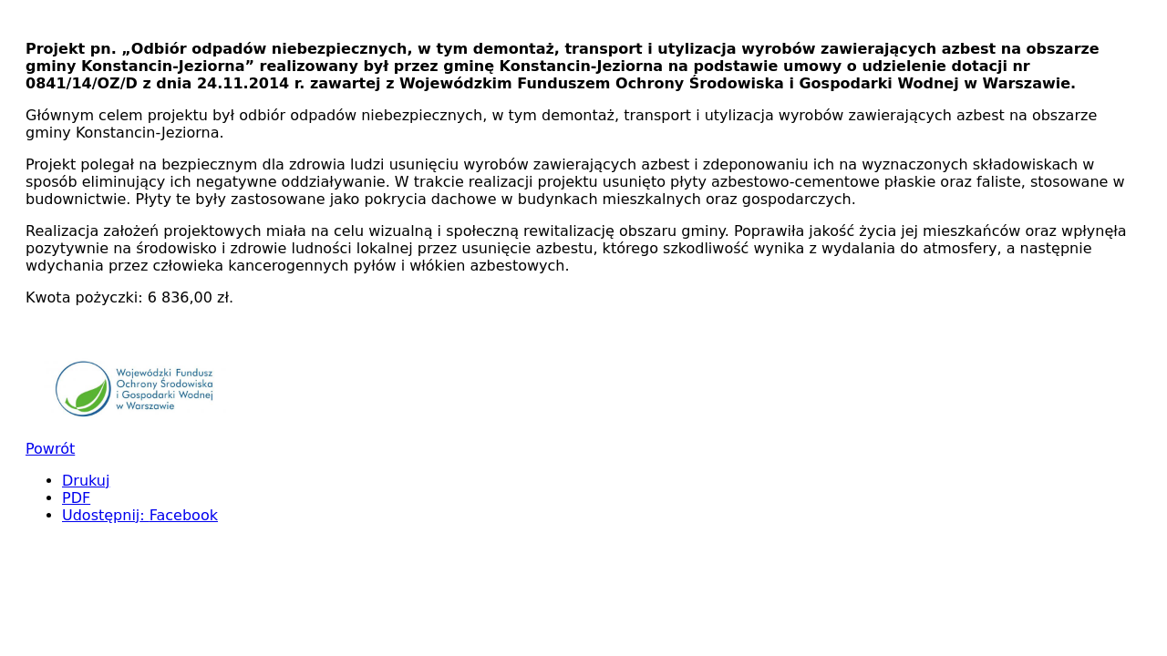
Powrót (50, 448)
